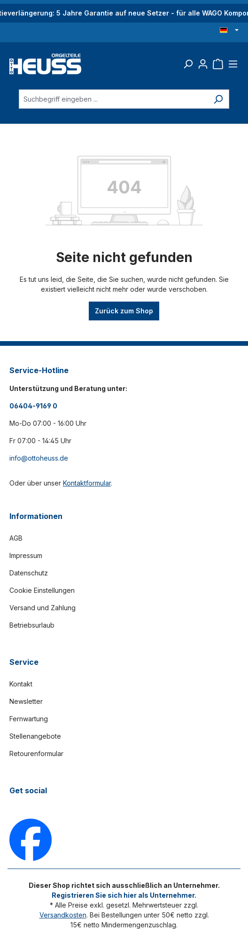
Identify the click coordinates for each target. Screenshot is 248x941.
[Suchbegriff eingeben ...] (113, 99)
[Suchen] (188, 64)
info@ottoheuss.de (38, 458)
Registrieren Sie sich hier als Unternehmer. (124, 895)
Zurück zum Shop (124, 311)
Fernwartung (28, 719)
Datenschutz (28, 573)
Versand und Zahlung (42, 608)
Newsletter (26, 701)
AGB (16, 538)
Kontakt (20, 684)
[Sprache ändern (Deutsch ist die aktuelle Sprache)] (229, 31)
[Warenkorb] (218, 64)
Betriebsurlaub (31, 625)
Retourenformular (36, 754)
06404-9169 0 (33, 406)
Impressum (25, 555)
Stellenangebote (35, 736)
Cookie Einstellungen (42, 590)
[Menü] (233, 64)
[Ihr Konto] (203, 64)
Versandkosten (62, 915)
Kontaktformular (87, 483)
